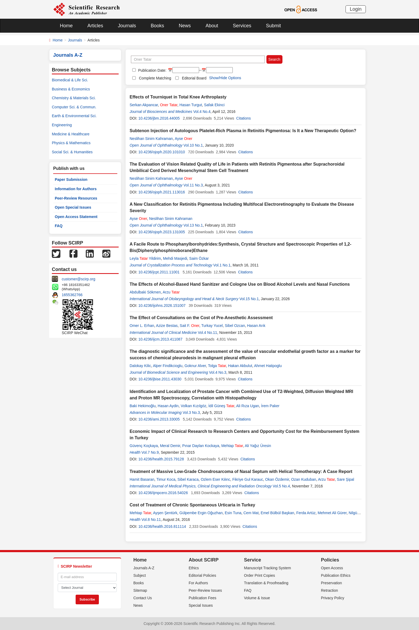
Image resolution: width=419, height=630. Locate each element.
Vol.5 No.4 (281, 486)
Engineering (62, 125)
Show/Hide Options (225, 78)
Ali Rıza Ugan (247, 406)
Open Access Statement (76, 217)
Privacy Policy (332, 598)
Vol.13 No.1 (193, 225)
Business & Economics (71, 89)
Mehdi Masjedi (175, 258)
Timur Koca (165, 479)
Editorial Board (194, 78)
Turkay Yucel (212, 325)
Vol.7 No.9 (150, 452)
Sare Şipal (345, 479)
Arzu (171, 292)
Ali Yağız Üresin (258, 446)
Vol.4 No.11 (207, 332)
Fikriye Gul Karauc (247, 479)
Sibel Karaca (188, 479)
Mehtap (232, 446)
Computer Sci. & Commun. (74, 107)
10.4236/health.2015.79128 (161, 459)
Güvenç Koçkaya (144, 446)
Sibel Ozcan (235, 325)
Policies (330, 560)
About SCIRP (204, 560)
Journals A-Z (143, 568)
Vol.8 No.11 (151, 519)
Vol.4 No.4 (202, 111)
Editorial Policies (202, 575)
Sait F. (189, 325)
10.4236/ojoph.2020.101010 (161, 152)
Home (66, 25)
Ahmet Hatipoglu (268, 366)
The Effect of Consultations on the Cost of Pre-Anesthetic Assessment (201, 317)
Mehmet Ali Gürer (332, 513)
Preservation (331, 583)
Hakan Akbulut (240, 366)
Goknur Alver (195, 366)
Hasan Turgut (191, 105)
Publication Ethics (336, 575)
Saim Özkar (199, 258)
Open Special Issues (73, 207)
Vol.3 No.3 (191, 412)
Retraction (329, 590)
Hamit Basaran (142, 479)
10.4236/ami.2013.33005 (159, 419)
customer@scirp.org (78, 279)
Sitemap (140, 590)
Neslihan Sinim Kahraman (151, 138)
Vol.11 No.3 (193, 185)
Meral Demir (170, 446)
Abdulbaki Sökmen (145, 292)
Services (242, 25)
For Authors (198, 583)
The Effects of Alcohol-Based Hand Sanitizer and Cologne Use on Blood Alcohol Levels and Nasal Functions (240, 284)
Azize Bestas (167, 325)
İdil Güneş (221, 406)
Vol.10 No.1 (193, 145)
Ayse (183, 138)
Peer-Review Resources (76, 198)
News (185, 25)
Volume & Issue (257, 598)
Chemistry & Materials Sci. (74, 98)
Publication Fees (202, 598)
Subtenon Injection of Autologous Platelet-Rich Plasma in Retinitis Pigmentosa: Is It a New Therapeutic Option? (243, 130)
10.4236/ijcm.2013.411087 (160, 339)
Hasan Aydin (168, 406)
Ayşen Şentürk (165, 513)
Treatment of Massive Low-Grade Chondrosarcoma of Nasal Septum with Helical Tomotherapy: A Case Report (241, 471)
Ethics (194, 568)
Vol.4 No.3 (217, 372)
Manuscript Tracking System (267, 568)
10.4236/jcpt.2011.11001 (159, 272)
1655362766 (72, 295)
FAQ (59, 226)
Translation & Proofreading (266, 583)
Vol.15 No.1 (249, 299)
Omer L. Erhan (142, 325)
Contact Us (142, 598)
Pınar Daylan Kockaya (200, 446)
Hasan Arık (256, 325)
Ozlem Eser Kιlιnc (215, 479)
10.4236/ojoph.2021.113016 (161, 192)
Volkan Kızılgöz (193, 406)
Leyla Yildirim (145, 258)
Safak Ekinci (214, 105)
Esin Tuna (233, 513)
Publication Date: (151, 70)
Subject (139, 575)
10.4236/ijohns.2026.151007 (162, 305)
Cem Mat (251, 513)
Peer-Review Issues (205, 590)
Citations (243, 118)
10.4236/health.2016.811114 (162, 526)
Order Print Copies (259, 575)
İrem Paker (270, 406)
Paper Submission (71, 179)
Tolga (217, 366)
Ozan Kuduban (303, 479)
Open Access (332, 568)
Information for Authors (76, 189)
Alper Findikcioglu (168, 366)
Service (252, 560)
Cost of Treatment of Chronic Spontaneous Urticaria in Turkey (192, 505)
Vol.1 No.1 (222, 265)
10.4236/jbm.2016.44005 (159, 118)
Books (157, 25)
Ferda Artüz (306, 513)
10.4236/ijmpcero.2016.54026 (163, 493)
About (211, 25)
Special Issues (201, 605)
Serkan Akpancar (144, 105)
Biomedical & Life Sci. (70, 80)
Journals (127, 25)
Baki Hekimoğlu (143, 406)
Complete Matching (155, 78)
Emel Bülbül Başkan (277, 513)
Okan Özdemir (277, 479)
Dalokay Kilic (140, 366)
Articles (95, 25)
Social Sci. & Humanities (72, 152)
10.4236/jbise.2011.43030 (159, 379)
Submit (273, 25)
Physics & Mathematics (71, 143)
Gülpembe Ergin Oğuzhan (201, 513)
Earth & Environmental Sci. (74, 116)
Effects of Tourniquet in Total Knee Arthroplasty (178, 97)
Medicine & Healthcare (71, 134)
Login (356, 9)
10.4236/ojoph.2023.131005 (161, 232)
